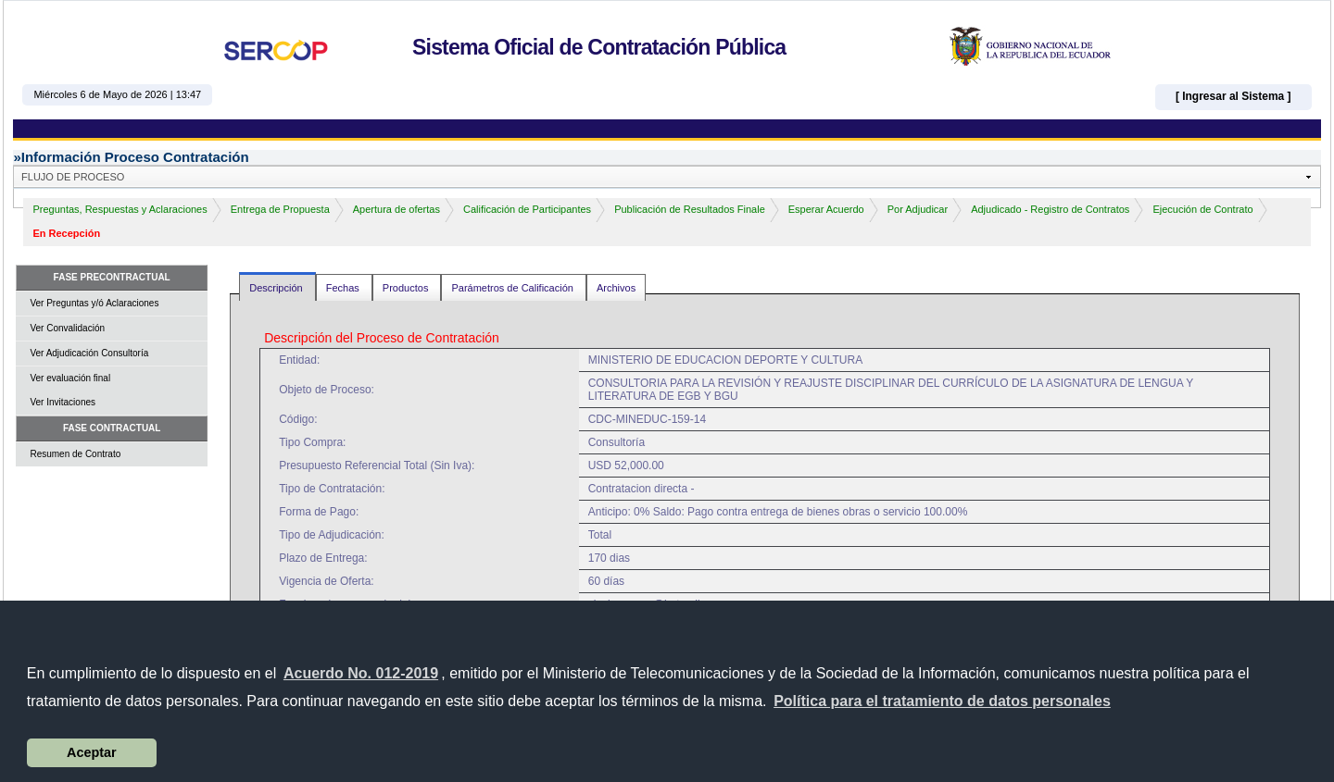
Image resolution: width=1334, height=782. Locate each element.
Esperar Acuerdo (826, 209)
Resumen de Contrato (75, 454)
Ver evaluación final (70, 378)
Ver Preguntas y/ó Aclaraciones (94, 303)
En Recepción (66, 233)
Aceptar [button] (92, 752)
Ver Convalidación (67, 328)
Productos (407, 287)
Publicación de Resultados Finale (689, 209)
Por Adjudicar (917, 209)
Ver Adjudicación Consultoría (89, 353)
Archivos (616, 287)
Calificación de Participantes (527, 209)
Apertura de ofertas (396, 209)
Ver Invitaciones (62, 402)
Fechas (344, 287)
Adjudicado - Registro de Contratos (1050, 209)
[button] (942, 701)
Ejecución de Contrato (1202, 209)
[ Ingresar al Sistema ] (1233, 96)
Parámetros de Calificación (513, 287)
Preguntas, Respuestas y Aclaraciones (119, 209)
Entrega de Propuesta (280, 209)
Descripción (277, 287)
